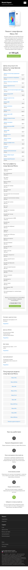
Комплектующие (6, 536)
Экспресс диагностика (9, 97)
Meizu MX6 (14, 412)
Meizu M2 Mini (14, 382)
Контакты (4, 546)
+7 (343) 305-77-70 (6, 7)
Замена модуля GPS (8, 93)
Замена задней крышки (9, 158)
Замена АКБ (6, 102)
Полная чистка (7, 134)
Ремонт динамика (8, 106)
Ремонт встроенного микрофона (11, 77)
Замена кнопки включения (10, 150)
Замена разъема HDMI (9, 126)
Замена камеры (7, 138)
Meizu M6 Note (14, 417)
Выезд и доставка (6, 531)
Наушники (4, 521)
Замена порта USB (8, 114)
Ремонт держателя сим (9, 85)
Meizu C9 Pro (14, 390)
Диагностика (5, 529)
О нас (3, 527)
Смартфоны (4, 519)
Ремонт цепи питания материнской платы (13, 89)
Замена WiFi (6, 130)
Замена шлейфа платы (9, 142)
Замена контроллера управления (11, 73)
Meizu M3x (14, 408)
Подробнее (5, 323)
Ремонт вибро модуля (9, 154)
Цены (3, 542)
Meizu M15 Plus (14, 404)
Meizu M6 (14, 399)
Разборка (6, 146)
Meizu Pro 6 (14, 395)
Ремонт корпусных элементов (11, 81)
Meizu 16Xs (14, 377)
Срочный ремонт (5, 533)
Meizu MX (14, 386)
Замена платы (7, 110)
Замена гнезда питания (9, 118)
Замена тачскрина (8, 122)
